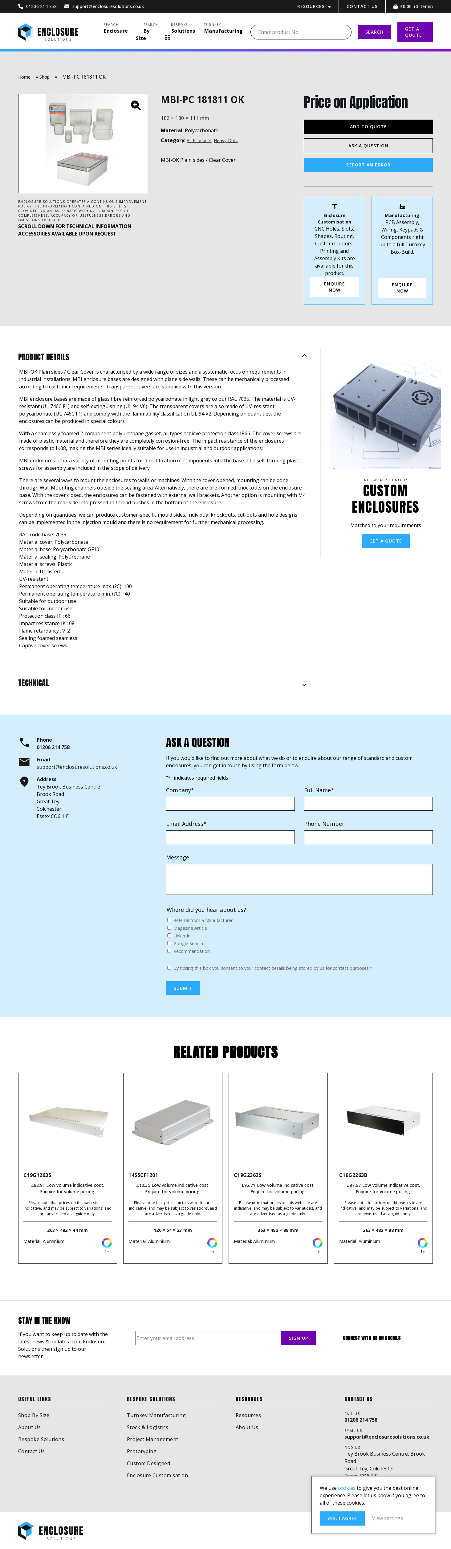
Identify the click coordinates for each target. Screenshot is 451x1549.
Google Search (188, 943)
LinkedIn (181, 936)
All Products (199, 140)
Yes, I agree (342, 1518)
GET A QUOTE (413, 32)
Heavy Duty (226, 140)
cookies (347, 1488)
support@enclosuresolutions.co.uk (77, 767)
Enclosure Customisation (157, 1475)
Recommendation (191, 951)
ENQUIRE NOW (334, 287)
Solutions (183, 30)
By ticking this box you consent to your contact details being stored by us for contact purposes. (272, 968)
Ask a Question (368, 146)
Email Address (186, 823)
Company (180, 790)
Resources (311, 6)
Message (177, 857)
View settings (387, 1518)
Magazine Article (190, 928)
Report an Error (368, 165)
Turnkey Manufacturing (156, 1415)
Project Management (152, 1439)
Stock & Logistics (148, 1427)
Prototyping (142, 1451)
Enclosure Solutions (48, 32)
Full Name (319, 790)
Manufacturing (223, 30)
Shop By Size (34, 1415)
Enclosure (116, 30)
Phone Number (324, 823)
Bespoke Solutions (41, 1439)
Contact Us (362, 6)
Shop (44, 77)
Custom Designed (148, 1463)
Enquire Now (402, 288)
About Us (29, 1427)
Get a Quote (385, 541)
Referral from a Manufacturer (203, 920)
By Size (143, 34)
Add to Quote (368, 126)
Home (24, 77)
